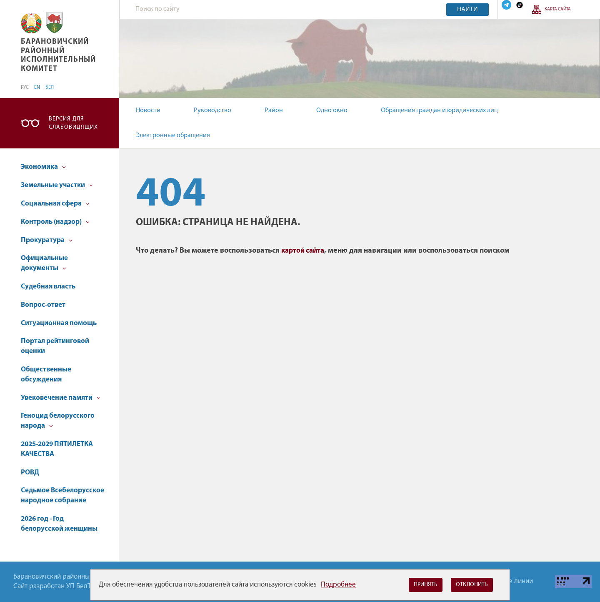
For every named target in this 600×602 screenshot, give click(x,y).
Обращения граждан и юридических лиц (439, 110)
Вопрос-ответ (43, 305)
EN (37, 87)
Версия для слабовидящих (73, 123)
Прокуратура (46, 240)
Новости (148, 110)
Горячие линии (510, 581)
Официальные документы (44, 263)
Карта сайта (558, 9)
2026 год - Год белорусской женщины (59, 523)
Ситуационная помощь (59, 323)
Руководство (212, 110)
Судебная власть (48, 286)
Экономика (43, 167)
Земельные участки (57, 185)
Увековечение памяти (60, 397)
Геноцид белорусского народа (58, 420)
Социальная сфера (55, 203)
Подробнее (338, 584)
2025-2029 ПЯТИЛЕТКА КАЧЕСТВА (57, 449)
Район (274, 110)
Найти (467, 9)
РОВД (30, 472)
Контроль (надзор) (55, 222)
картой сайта (302, 250)
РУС (25, 87)
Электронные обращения (173, 135)
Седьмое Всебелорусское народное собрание (62, 495)
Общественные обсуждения (46, 374)
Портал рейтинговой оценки (55, 346)
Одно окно (332, 110)
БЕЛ (49, 87)
